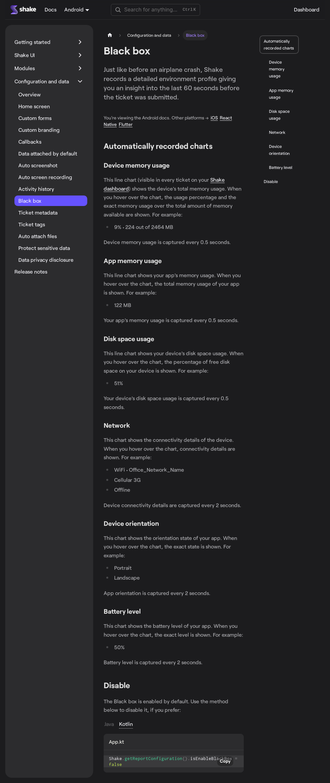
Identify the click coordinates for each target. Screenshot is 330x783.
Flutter (126, 124)
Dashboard (307, 9)
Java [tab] (109, 724)
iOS (214, 117)
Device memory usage (276, 68)
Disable (271, 181)
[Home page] (110, 35)
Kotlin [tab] (126, 724)
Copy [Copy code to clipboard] (225, 761)
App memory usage (281, 94)
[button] (48, 42)
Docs (50, 9)
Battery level (280, 167)
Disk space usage (279, 115)
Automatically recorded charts (279, 44)
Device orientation (279, 150)
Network (277, 132)
